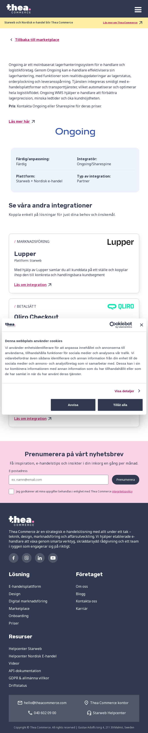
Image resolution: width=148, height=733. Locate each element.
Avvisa (73, 405)
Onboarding (18, 615)
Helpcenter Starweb (25, 648)
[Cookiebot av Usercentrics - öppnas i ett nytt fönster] (113, 324)
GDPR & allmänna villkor (29, 678)
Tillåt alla (120, 405)
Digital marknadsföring (28, 601)
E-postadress (18, 471)
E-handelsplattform (25, 586)
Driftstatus (18, 685)
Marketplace (19, 608)
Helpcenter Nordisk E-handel (33, 656)
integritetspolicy (122, 491)
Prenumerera (125, 479)
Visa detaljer (124, 391)
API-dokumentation (25, 670)
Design (14, 593)
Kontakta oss (86, 601)
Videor (14, 663)
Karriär (82, 608)
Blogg (80, 593)
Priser (14, 623)
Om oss (82, 586)
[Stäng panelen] (141, 324)
